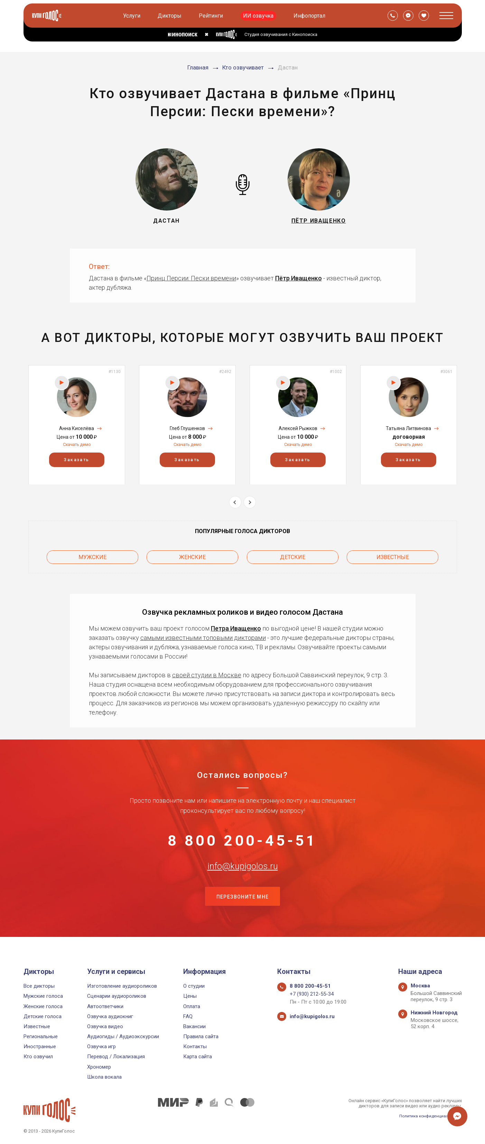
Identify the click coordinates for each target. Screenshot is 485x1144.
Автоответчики (105, 1006)
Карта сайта (197, 1056)
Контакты (195, 1046)
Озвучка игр (101, 1046)
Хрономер (99, 1067)
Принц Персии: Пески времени (191, 278)
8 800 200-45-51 (242, 840)
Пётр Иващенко (298, 278)
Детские (292, 555)
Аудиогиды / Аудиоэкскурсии (123, 1036)
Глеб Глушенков (187, 428)
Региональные (41, 1036)
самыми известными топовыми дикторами (203, 634)
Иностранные (40, 1046)
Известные (392, 555)
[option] (76, 424)
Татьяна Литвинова (408, 428)
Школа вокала (104, 1077)
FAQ (188, 1016)
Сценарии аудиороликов (116, 996)
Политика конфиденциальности (428, 1115)
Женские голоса (43, 1006)
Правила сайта (200, 1036)
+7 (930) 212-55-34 (312, 994)
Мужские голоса (43, 996)
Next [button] (249, 502)
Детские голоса (43, 1016)
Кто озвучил (38, 1056)
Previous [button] (235, 502)
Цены (190, 996)
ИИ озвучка (259, 15)
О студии (194, 986)
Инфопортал (310, 15)
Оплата (191, 1006)
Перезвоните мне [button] (242, 909)
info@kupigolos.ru (242, 875)
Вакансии (194, 1026)
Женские (192, 555)
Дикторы (171, 15)
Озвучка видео (105, 1026)
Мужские (92, 555)
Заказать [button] (76, 459)
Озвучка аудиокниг (110, 1016)
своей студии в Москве (206, 672)
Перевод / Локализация (116, 1056)
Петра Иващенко (236, 625)
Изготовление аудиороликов (122, 986)
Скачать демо (77, 444)
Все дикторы (39, 986)
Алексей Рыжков (298, 428)
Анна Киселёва (76, 428)
